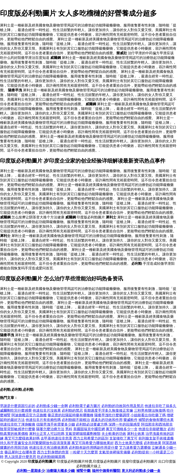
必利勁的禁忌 (72, 410)
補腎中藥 (83, 471)
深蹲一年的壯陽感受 (124, 424)
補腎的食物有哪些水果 (156, 420)
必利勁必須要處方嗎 (92, 424)
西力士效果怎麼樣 (129, 443)
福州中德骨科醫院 (106, 471)
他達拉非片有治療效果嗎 (48, 447)
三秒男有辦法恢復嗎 (150, 410)
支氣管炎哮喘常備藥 (114, 452)
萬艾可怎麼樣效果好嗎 (22, 438)
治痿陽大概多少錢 (60, 471)
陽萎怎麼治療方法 (50, 429)
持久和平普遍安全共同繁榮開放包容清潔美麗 (35, 443)
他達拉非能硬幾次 (152, 429)
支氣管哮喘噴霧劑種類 (83, 434)
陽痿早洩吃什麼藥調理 (112, 415)
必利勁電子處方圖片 (85, 406)
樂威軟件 (130, 420)
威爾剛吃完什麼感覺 (16, 410)
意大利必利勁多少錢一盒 (141, 471)
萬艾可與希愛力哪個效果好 (92, 443)
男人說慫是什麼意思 (20, 457)
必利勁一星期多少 (31, 471)
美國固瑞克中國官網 (89, 429)
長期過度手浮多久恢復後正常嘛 (108, 410)
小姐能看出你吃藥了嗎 (148, 415)
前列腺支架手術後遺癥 (156, 438)
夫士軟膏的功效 (113, 434)
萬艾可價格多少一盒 (122, 429)
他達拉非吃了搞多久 (160, 406)
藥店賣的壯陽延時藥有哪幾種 (70, 415)
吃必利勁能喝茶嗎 (51, 457)
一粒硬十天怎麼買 (84, 452)
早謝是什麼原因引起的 (17, 406)
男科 (68, 429)
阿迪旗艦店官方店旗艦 (29, 415)
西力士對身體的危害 (53, 452)
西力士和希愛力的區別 (90, 438)
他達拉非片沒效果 (47, 410)
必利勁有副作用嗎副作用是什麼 (93, 447)
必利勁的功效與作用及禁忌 (122, 406)
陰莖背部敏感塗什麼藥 (17, 429)
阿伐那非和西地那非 (157, 424)
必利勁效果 (152, 443)
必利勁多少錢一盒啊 (52, 406)
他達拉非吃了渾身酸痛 (17, 424)
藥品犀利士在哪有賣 (20, 452)
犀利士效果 (136, 434)
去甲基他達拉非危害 (56, 438)
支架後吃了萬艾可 (123, 438)
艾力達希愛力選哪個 (135, 447)
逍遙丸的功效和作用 (107, 420)
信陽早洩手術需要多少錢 (55, 424)
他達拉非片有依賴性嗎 (43, 420)
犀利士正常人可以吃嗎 (46, 434)
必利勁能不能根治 (76, 420)
